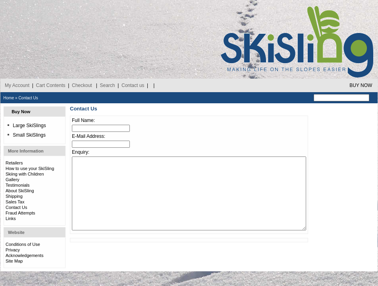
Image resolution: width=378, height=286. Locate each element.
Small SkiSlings (26, 135)
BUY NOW (360, 85)
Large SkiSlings (26, 125)
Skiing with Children (25, 174)
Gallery (12, 179)
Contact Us (28, 98)
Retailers (14, 162)
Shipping (14, 196)
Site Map (14, 261)
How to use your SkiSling (30, 168)
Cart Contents (50, 85)
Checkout (82, 85)
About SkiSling (20, 190)
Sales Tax (15, 201)
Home (9, 98)
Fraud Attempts (20, 213)
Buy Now (21, 111)
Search (107, 85)
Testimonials (18, 185)
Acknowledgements (24, 255)
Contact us (133, 85)
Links (11, 218)
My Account (17, 85)
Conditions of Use (23, 244)
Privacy (13, 249)
